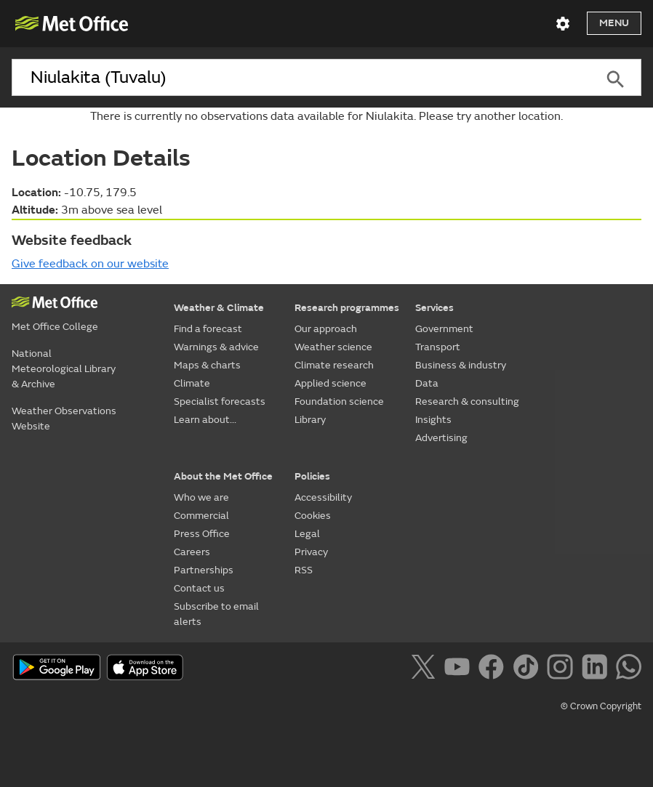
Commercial (201, 515)
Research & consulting (467, 401)
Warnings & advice (216, 347)
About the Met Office (223, 476)
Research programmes (347, 308)
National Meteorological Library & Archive (64, 368)
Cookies (313, 515)
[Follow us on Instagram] (562, 669)
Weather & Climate (219, 308)
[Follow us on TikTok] (528, 669)
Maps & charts (207, 365)
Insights (433, 419)
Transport (437, 347)
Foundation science (339, 401)
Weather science (333, 347)
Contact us (199, 588)
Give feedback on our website (90, 264)
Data (426, 383)
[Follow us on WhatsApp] (628, 669)
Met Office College (55, 326)
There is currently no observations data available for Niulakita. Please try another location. (326, 116)
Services (434, 308)
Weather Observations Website (64, 418)
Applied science (330, 383)
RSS (304, 570)
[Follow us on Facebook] (494, 669)
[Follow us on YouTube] (460, 669)
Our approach (326, 329)
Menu (614, 23)
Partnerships (203, 570)
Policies (312, 476)
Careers (192, 552)
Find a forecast (208, 329)
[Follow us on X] (425, 669)
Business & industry (460, 365)
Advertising (441, 438)
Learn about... (205, 419)
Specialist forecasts (219, 401)
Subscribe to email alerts (216, 614)
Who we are (201, 497)
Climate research (334, 365)
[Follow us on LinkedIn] (597, 669)
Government (444, 329)
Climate (192, 383)
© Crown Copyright (601, 706)
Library (310, 419)
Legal (307, 534)
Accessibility (323, 497)
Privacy (311, 552)
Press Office (202, 534)
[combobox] (300, 78)
